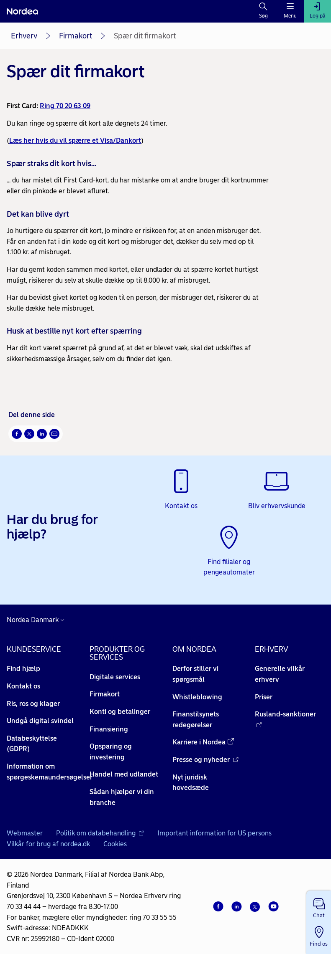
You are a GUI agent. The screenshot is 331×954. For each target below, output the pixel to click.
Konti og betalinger (120, 712)
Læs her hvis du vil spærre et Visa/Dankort (75, 140)
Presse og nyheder (205, 760)
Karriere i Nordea (203, 742)
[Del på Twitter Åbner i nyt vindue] (29, 434)
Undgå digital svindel (40, 721)
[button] (318, 906)
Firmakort (75, 35)
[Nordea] (22, 11)
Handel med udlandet (124, 774)
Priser (263, 697)
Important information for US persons (214, 833)
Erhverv (24, 35)
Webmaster (25, 833)
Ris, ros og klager (33, 704)
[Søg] (263, 11)
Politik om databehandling (100, 833)
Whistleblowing (197, 697)
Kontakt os (23, 686)
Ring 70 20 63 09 (65, 106)
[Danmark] (38, 620)
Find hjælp (23, 669)
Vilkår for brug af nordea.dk (48, 844)
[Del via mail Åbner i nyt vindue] (54, 434)
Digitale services (115, 677)
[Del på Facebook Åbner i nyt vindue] (17, 434)
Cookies (115, 844)
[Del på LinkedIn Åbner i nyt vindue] (42, 434)
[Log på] (317, 11)
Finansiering (109, 729)
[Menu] (290, 11)
